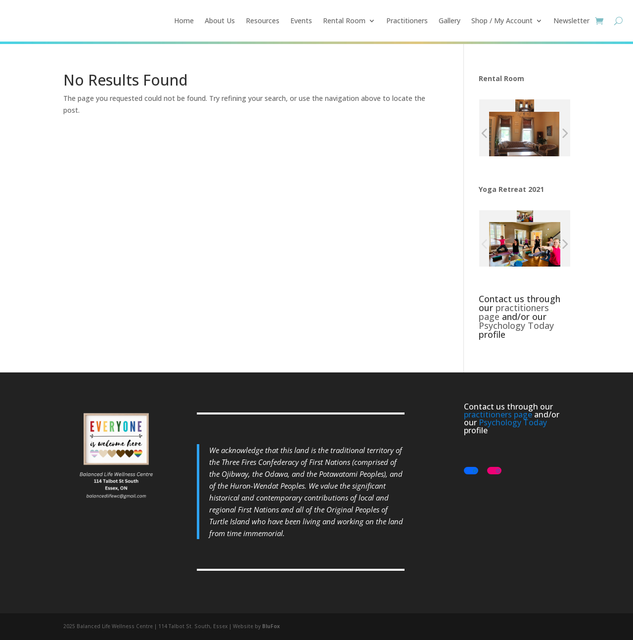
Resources (262, 20)
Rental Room (344, 20)
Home (184, 20)
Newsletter (571, 20)
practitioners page (514, 312)
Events (301, 20)
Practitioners (407, 20)
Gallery (449, 20)
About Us (220, 20)
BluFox (271, 626)
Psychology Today (516, 325)
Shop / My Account (502, 20)
